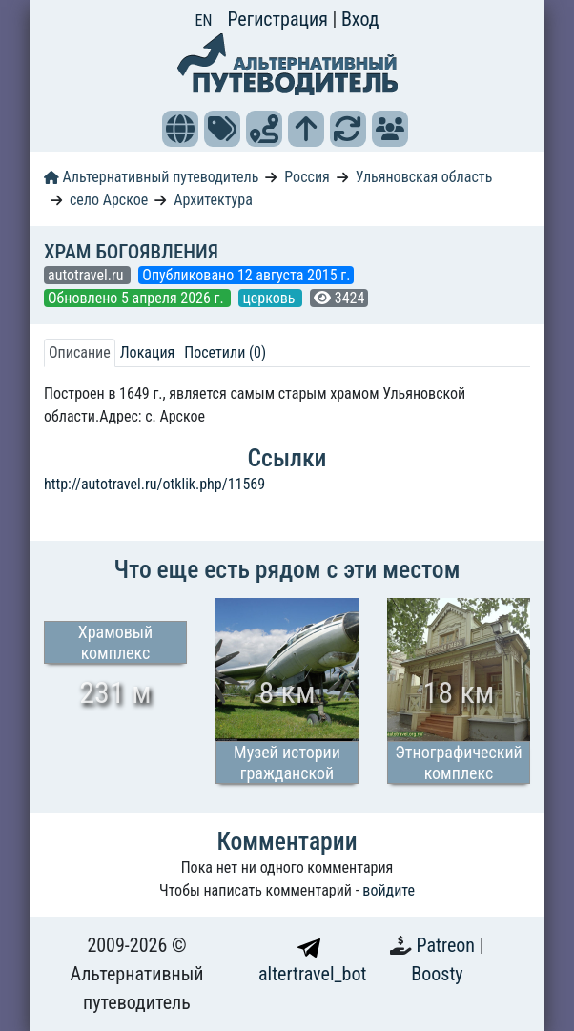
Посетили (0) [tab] (225, 352)
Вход (360, 19)
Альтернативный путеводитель (151, 177)
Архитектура (213, 200)
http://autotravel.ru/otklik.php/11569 (154, 484)
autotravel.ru (87, 275)
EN (204, 20)
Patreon (448, 945)
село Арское (109, 200)
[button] (180, 128)
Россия (306, 177)
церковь (270, 298)
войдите (388, 890)
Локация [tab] (147, 352)
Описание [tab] (80, 352)
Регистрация (279, 19)
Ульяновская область (424, 177)
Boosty (436, 973)
